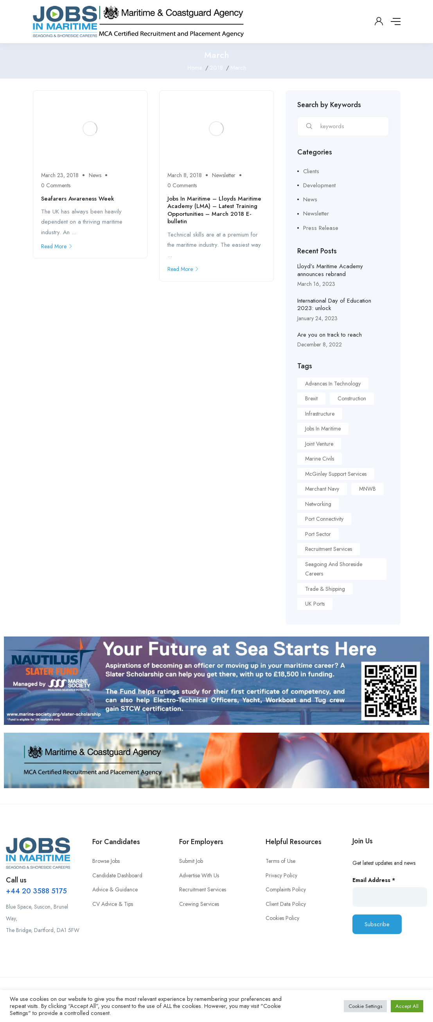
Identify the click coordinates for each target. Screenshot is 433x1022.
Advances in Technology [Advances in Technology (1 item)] (333, 383)
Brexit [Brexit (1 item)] (311, 398)
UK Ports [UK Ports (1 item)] (315, 604)
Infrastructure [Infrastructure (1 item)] (319, 414)
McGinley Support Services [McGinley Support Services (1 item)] (336, 474)
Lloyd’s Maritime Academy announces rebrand (330, 270)
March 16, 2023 (316, 284)
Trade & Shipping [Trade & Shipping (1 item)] (325, 589)
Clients (311, 171)
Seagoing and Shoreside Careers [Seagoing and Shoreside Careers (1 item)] (333, 569)
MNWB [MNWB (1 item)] (367, 489)
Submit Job (191, 861)
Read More (57, 246)
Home (194, 67)
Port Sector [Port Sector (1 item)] (318, 534)
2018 (216, 67)
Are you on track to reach (329, 334)
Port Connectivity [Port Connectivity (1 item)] (324, 519)
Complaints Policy (286, 889)
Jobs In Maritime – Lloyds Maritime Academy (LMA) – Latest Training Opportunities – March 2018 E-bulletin (214, 210)
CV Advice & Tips (112, 904)
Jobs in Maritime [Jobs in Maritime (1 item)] (323, 428)
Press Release (320, 228)
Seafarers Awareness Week (77, 198)
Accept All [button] (407, 1006)
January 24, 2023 (317, 318)
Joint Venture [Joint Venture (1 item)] (319, 444)
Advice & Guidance (115, 889)
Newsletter (223, 175)
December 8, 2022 (319, 344)
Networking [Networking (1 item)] (318, 504)
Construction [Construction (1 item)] (352, 398)
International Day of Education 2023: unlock (334, 304)
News (95, 175)
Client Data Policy (286, 904)
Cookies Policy (282, 918)
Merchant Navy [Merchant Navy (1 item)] (322, 489)
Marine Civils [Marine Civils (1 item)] (319, 459)
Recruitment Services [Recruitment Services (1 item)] (328, 549)
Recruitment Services (202, 889)
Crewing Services (199, 904)
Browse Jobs (106, 861)
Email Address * (373, 880)
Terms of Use (280, 861)
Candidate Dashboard (117, 875)
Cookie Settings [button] (365, 1006)
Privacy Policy (281, 875)
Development (319, 185)
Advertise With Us (199, 875)
